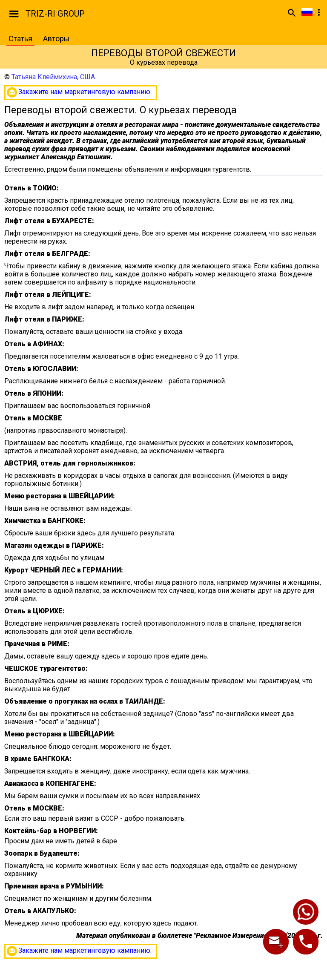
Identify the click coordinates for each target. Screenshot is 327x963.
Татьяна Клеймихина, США (53, 77)
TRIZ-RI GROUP (55, 14)
